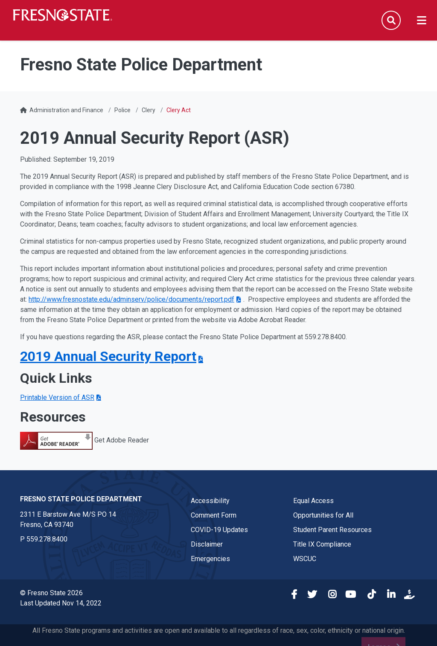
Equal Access (313, 501)
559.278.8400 (46, 539)
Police (122, 110)
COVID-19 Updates (219, 530)
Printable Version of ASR (57, 397)
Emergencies (210, 559)
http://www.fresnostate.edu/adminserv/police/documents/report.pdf (131, 299)
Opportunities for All (323, 515)
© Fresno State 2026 (51, 593)
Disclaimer (207, 544)
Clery (148, 110)
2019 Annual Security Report (108, 356)
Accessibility (210, 501)
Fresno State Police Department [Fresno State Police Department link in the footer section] (81, 499)
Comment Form (213, 515)
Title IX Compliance (322, 544)
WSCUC (304, 559)
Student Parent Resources (332, 530)
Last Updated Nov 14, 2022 (61, 603)
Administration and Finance (66, 110)
